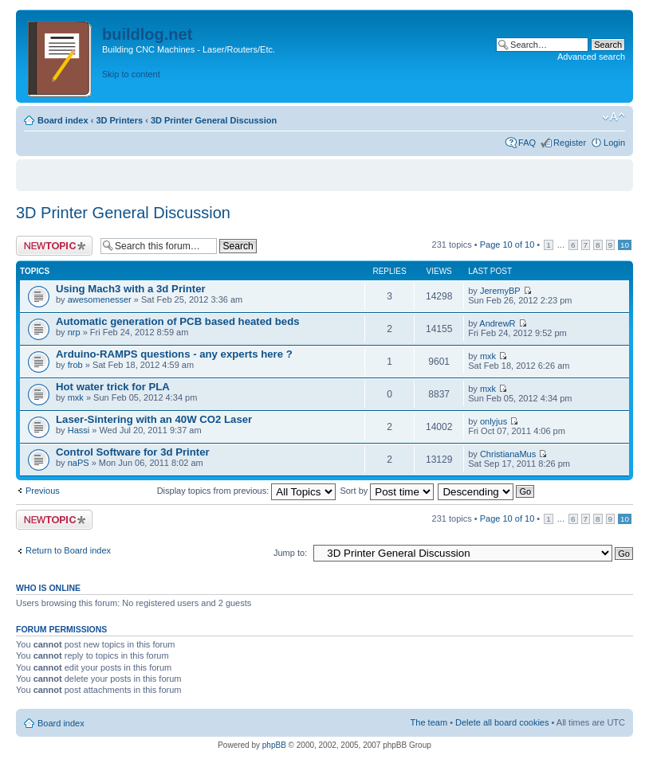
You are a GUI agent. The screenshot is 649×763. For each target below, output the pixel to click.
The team (429, 722)
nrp (74, 332)
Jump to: (290, 553)
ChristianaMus (508, 454)
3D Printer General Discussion (214, 120)
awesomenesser (100, 299)
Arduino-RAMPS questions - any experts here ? (174, 354)
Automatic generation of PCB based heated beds (178, 321)
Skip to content (131, 74)
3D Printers (119, 120)
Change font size (613, 117)
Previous (43, 490)
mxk (488, 356)
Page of (507, 244)
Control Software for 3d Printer (133, 452)
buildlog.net (147, 34)
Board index (62, 120)
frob (75, 365)
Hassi (79, 430)
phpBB (274, 745)
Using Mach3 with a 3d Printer (131, 289)
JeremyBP (500, 290)
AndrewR (497, 323)
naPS (78, 463)
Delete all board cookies (502, 722)
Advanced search (591, 56)
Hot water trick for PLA (113, 387)
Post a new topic (54, 246)
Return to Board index (68, 550)
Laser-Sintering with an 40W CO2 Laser (154, 419)
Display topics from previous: (246, 490)
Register (569, 142)
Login (614, 142)
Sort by (387, 490)
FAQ (527, 142)
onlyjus (493, 421)
